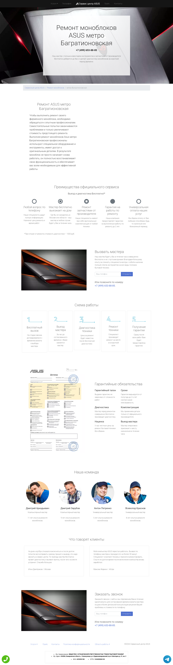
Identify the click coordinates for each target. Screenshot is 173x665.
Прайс (107, 4)
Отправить (126, 274)
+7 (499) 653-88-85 (86, 50)
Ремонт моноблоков (55, 88)
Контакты (118, 4)
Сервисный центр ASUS (35, 88)
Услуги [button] (53, 4)
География (66, 4)
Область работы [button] (102, 644)
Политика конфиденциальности (76, 644)
